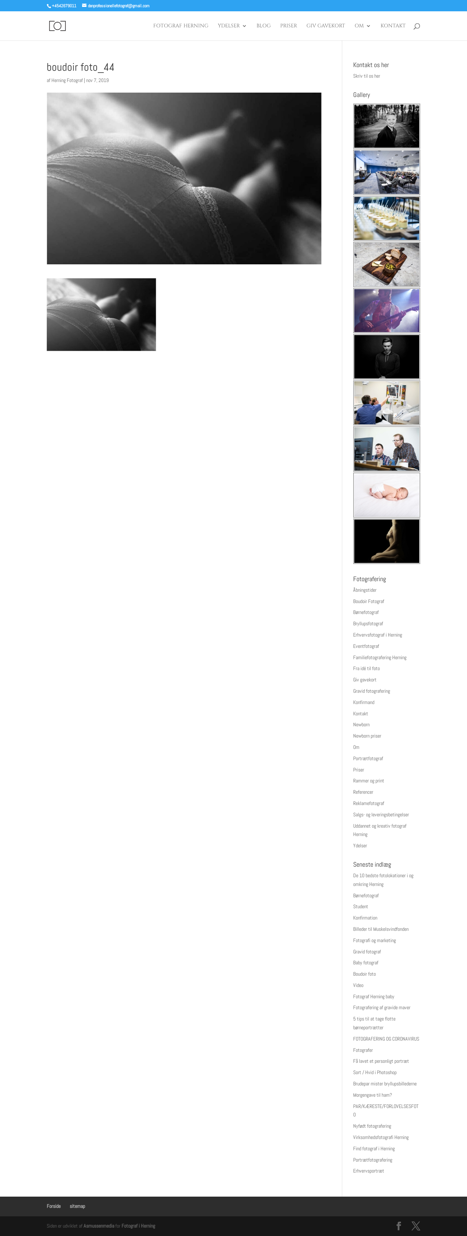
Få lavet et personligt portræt (381, 1061)
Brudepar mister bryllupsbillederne (385, 1083)
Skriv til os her (366, 76)
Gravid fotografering (371, 691)
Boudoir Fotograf (368, 601)
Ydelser (229, 26)
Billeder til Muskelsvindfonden (381, 929)
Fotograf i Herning (138, 1226)
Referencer (363, 792)
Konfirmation (365, 917)
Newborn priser (367, 735)
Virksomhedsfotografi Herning (381, 1137)
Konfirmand (363, 702)
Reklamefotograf (368, 803)
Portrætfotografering (372, 1160)
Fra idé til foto (366, 668)
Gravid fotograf (367, 951)
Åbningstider (365, 590)
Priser (288, 26)
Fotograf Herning (180, 26)
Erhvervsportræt (368, 1170)
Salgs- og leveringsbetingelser (381, 814)
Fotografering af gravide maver (381, 1007)
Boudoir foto (364, 974)
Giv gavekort (325, 26)
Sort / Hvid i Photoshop (375, 1072)
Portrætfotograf (368, 758)
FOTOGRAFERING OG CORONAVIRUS (386, 1038)
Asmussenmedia (99, 1226)
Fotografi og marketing (374, 940)
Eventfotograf (366, 646)
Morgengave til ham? (372, 1095)
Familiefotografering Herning (379, 657)
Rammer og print (368, 780)
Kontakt (393, 26)
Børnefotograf (366, 612)
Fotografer (363, 1050)
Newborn (361, 724)
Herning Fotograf (67, 80)
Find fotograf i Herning (374, 1148)
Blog (263, 26)
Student (360, 906)
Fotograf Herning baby (373, 996)
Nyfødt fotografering (372, 1126)
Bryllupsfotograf (368, 623)
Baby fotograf (365, 962)
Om (359, 26)
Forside (54, 1206)
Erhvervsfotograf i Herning (377, 634)
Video (358, 985)
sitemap (77, 1206)
